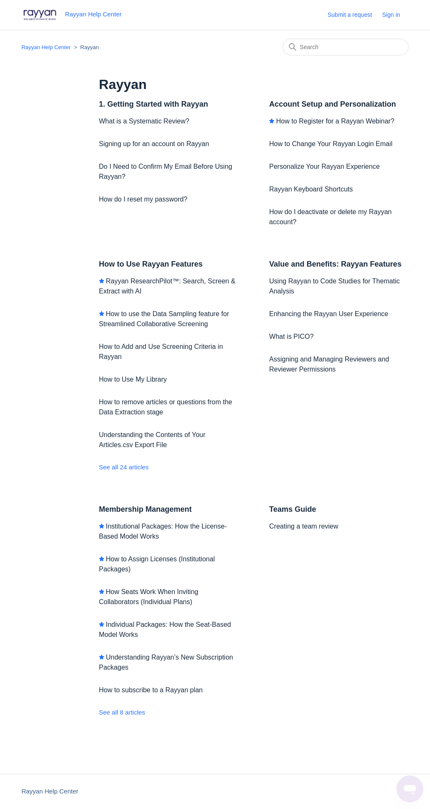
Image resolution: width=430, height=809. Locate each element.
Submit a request (350, 14)
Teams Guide (292, 509)
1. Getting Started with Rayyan (153, 104)
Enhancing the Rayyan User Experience (328, 313)
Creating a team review (303, 526)
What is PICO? (291, 336)
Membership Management (145, 509)
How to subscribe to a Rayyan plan (151, 690)
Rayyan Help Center (46, 47)
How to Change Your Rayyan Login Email (331, 143)
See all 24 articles (124, 467)
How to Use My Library (133, 379)
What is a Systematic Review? (144, 121)
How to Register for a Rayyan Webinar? (335, 121)
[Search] (346, 47)
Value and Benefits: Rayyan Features (335, 264)
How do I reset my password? (143, 199)
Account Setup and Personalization (332, 104)
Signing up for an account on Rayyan (154, 143)
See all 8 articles (122, 712)
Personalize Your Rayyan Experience (324, 166)
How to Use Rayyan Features (151, 264)
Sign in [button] (391, 14)
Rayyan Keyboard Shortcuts (311, 189)
